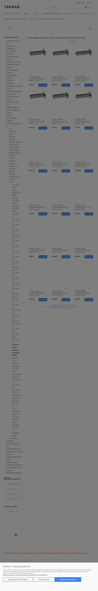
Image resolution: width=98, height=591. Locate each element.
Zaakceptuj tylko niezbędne (18, 579)
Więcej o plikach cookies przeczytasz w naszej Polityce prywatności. (25, 575)
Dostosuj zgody (43, 579)
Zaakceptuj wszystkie (68, 579)
